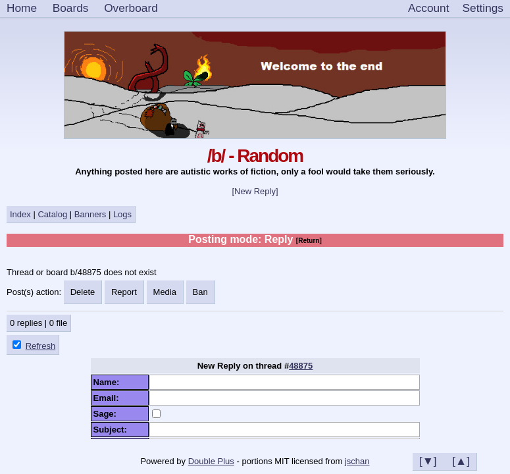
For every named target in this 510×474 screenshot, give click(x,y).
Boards (71, 7)
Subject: (112, 429)
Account (428, 7)
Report (124, 292)
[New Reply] (255, 191)
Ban (200, 292)
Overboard (131, 7)
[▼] (428, 460)
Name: (108, 382)
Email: (108, 398)
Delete (82, 292)
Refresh (41, 346)
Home (22, 7)
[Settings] (483, 8)
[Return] (309, 240)
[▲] (461, 460)
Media (164, 292)
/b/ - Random (255, 155)
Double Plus (211, 461)
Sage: (107, 414)
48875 (301, 366)
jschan (357, 461)
